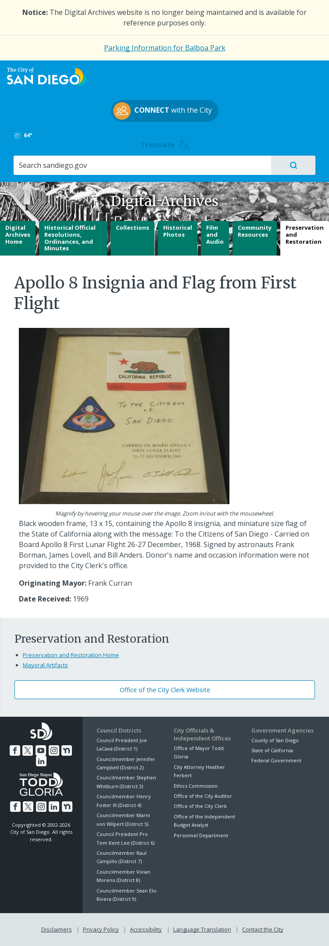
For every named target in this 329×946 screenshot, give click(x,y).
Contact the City (262, 929)
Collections (132, 227)
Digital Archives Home (17, 234)
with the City (162, 111)
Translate (164, 144)
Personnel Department (201, 835)
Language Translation (202, 929)
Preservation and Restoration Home (71, 655)
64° (23, 135)
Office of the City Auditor (203, 796)
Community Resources (255, 231)
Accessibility (146, 929)
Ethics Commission (196, 785)
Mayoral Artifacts (45, 665)
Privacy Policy (101, 929)
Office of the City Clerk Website (165, 690)
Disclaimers (56, 929)
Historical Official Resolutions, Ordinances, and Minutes (70, 238)
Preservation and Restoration (305, 234)
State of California (272, 750)
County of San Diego (275, 740)
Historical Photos (177, 231)
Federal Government (276, 760)
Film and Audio (215, 234)
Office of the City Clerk (200, 806)
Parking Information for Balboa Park (164, 48)
